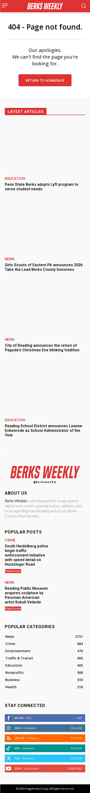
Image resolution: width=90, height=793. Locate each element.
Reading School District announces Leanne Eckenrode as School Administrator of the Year (43, 430)
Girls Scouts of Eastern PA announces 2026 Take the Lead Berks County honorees (44, 267)
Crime (10, 540)
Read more (13, 571)
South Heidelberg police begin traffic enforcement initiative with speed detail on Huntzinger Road (26, 555)
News (9, 259)
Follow (76, 728)
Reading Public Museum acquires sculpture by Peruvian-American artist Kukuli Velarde (26, 595)
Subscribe (75, 768)
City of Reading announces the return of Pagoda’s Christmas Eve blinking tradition (42, 347)
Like (79, 718)
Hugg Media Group (36, 788)
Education (15, 178)
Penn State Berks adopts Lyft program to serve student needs (41, 186)
